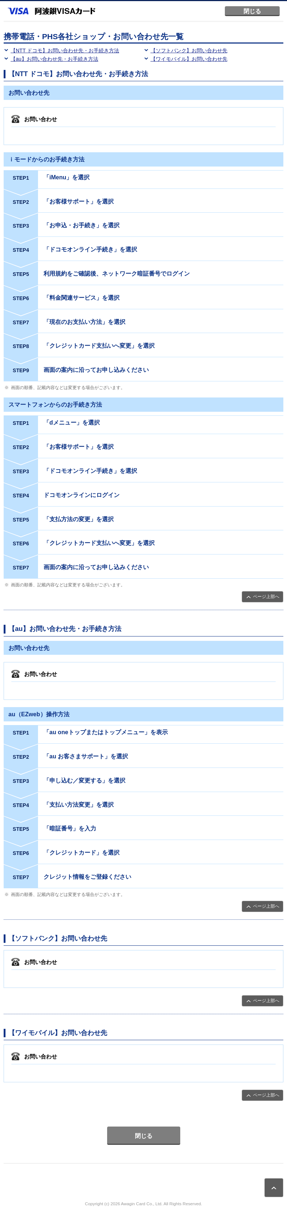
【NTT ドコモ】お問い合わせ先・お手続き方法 (65, 50)
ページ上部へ (266, 596)
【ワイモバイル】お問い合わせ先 (189, 59)
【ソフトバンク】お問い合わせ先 (189, 50)
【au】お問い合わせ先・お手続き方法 (54, 59)
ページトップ (273, 1187)
